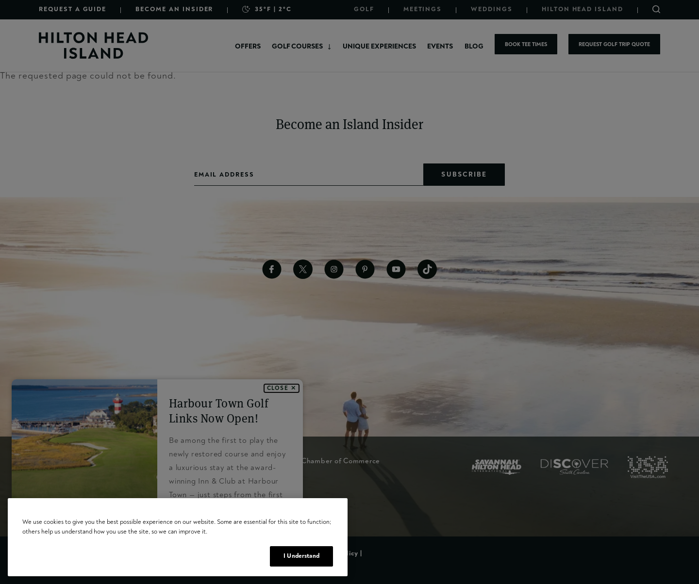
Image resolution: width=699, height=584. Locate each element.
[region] (178, 537)
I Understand (301, 556)
